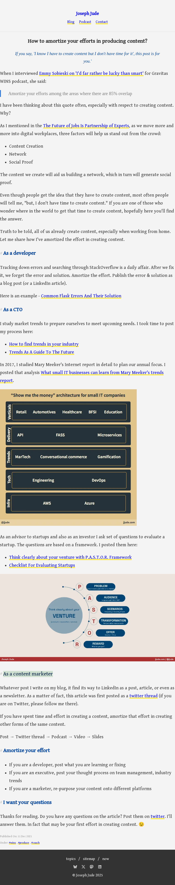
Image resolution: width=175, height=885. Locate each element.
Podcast (85, 22)
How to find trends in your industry (44, 344)
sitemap (89, 859)
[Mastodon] (92, 867)
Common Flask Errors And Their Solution (81, 296)
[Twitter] (84, 867)
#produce (23, 843)
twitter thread (143, 696)
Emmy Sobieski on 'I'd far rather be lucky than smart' (91, 73)
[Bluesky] (76, 867)
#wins (12, 843)
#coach (35, 843)
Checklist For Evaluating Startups (42, 565)
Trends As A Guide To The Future (41, 352)
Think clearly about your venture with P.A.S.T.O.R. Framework (70, 557)
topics (71, 859)
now (105, 859)
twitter (158, 816)
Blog (71, 22)
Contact (102, 22)
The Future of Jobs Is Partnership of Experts (86, 126)
